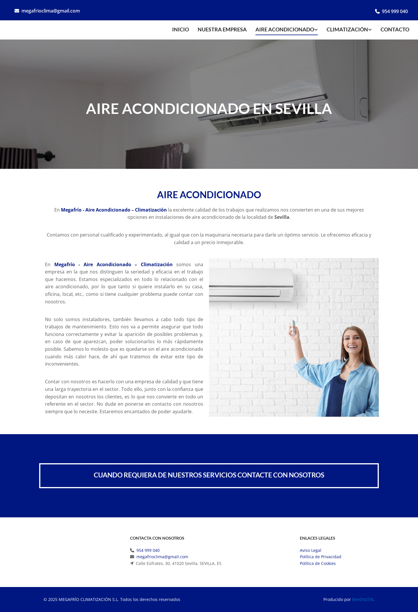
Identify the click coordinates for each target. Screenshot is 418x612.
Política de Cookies (318, 563)
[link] (282, 30)
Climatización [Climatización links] (347, 29)
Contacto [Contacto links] (395, 29)
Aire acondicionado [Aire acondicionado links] (284, 29)
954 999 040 (395, 11)
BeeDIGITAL (363, 599)
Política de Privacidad (320, 556)
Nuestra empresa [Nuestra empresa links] (222, 29)
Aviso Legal (310, 550)
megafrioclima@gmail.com (50, 11)
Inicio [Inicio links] (180, 29)
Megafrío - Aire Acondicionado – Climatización (114, 210)
